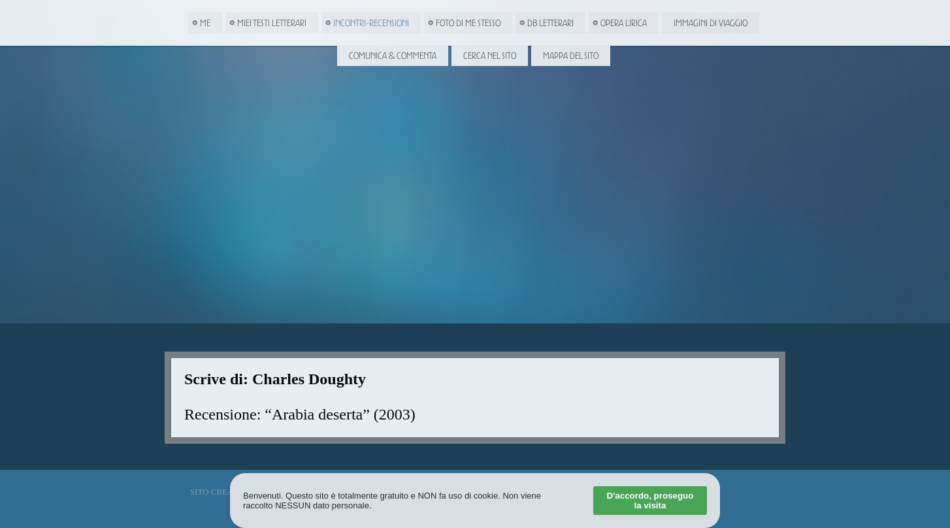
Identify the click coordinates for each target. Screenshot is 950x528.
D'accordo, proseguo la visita (650, 500)
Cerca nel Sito (489, 55)
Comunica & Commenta (392, 55)
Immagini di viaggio (710, 22)
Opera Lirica (623, 22)
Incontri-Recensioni (371, 22)
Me (205, 22)
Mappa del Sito (570, 55)
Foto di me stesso (468, 22)
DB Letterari (550, 22)
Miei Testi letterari (271, 22)
